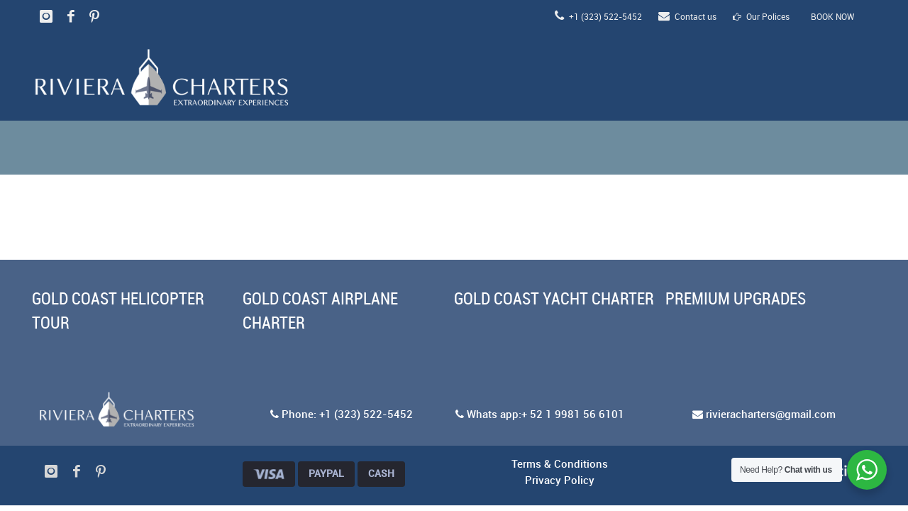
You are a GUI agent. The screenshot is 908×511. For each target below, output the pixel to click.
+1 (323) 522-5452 (598, 17)
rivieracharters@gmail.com (764, 415)
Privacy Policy (559, 481)
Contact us (687, 17)
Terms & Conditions (559, 465)
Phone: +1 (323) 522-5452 (341, 415)
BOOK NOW (832, 17)
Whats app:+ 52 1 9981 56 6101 (539, 415)
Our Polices (761, 17)
